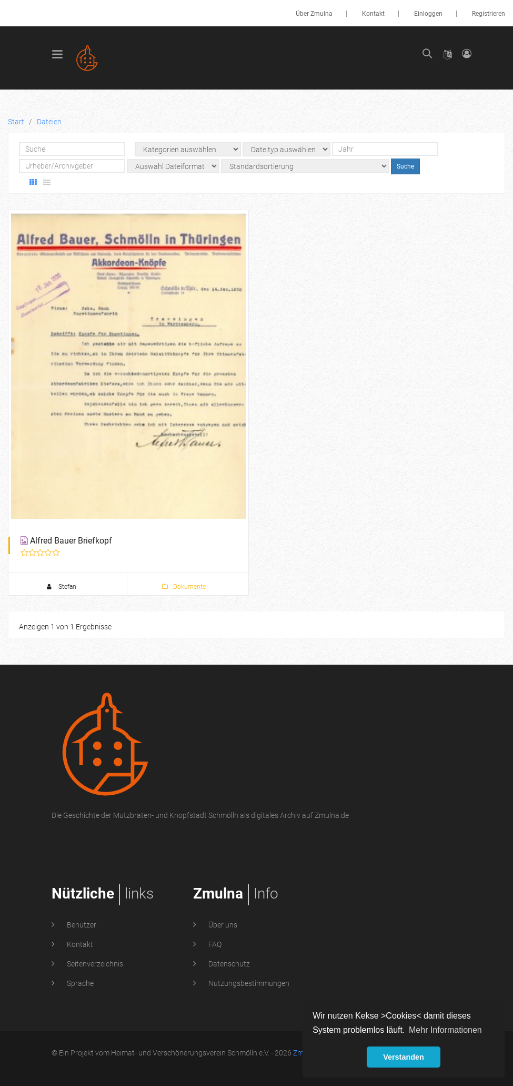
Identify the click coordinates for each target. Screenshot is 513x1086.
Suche (405, 166)
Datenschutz (228, 964)
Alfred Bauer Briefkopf (71, 541)
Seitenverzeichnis (94, 964)
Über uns (222, 925)
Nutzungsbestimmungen (248, 983)
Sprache (79, 983)
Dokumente (184, 586)
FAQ (214, 944)
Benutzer (80, 925)
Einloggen (428, 13)
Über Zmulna (314, 13)
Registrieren (488, 13)
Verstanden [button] (403, 1057)
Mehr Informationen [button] (445, 1029)
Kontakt (373, 13)
